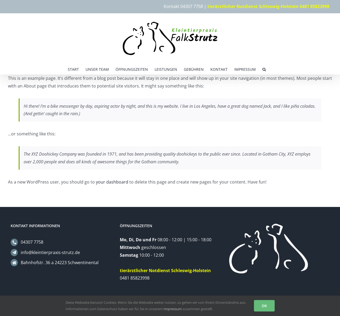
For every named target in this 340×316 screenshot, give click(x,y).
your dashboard (112, 182)
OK (264, 305)
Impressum (173, 308)
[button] (264, 69)
